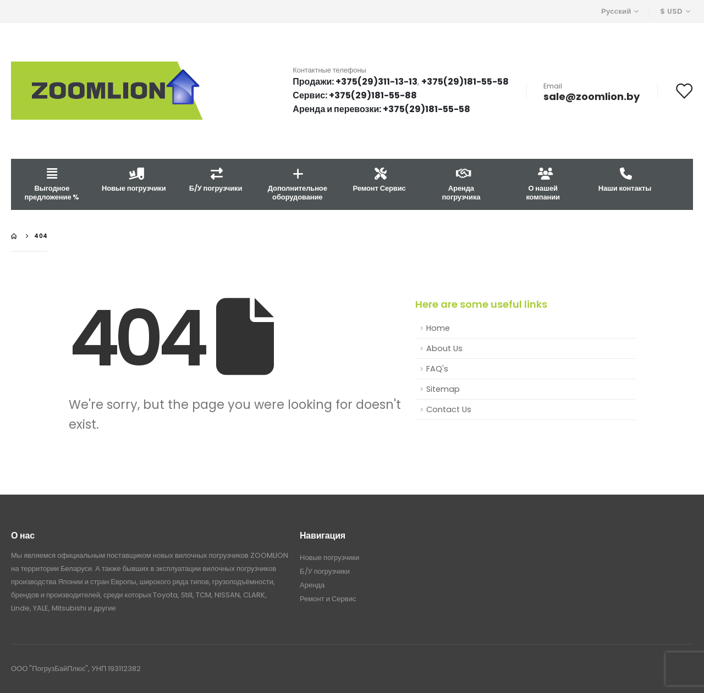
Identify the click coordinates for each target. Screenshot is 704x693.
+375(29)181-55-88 (373, 95)
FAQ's (437, 368)
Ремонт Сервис (379, 179)
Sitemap (443, 389)
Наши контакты (624, 179)
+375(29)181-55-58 (465, 81)
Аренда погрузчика (461, 183)
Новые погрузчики (134, 179)
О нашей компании (543, 183)
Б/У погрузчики (216, 179)
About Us (444, 348)
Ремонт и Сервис (328, 599)
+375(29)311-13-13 (376, 81)
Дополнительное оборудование (297, 183)
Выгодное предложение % (52, 183)
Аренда (312, 585)
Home (438, 328)
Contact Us (448, 409)
